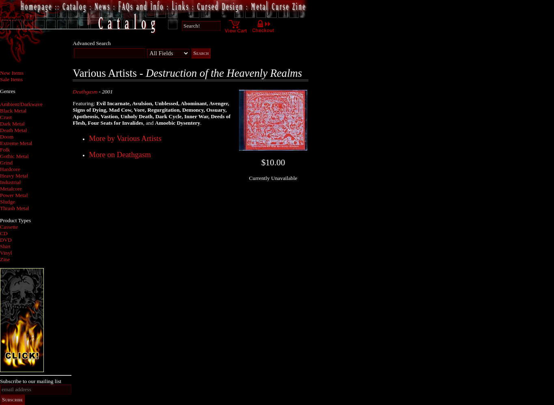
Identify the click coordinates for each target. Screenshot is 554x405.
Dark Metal (12, 124)
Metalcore (11, 189)
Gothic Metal (14, 156)
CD (4, 233)
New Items (12, 73)
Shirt (5, 246)
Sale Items (11, 79)
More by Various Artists (125, 138)
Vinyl (6, 253)
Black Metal (13, 111)
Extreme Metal (16, 143)
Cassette (9, 227)
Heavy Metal (14, 176)
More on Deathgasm (120, 154)
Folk (5, 150)
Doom (6, 137)
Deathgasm (85, 92)
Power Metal (14, 195)
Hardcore (10, 169)
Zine (5, 259)
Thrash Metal (14, 208)
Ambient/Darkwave (21, 104)
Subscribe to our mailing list (30, 381)
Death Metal (13, 130)
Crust (6, 117)
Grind (6, 163)
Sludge (7, 202)
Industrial (10, 182)
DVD (6, 240)
